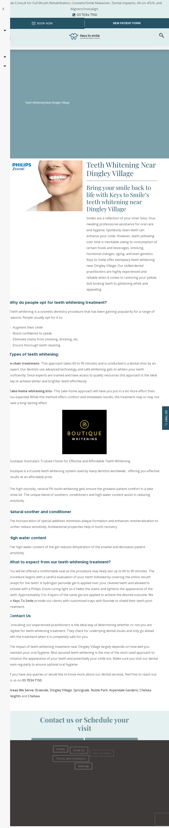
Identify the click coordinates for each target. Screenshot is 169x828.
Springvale (81, 692)
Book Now (42, 25)
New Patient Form (127, 24)
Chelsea (34, 697)
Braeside (41, 692)
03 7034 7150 (32, 682)
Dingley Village (61, 692)
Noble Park (99, 692)
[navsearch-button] (161, 37)
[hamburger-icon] (7, 38)
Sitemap (83, 772)
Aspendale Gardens (123, 692)
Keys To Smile (23, 602)
